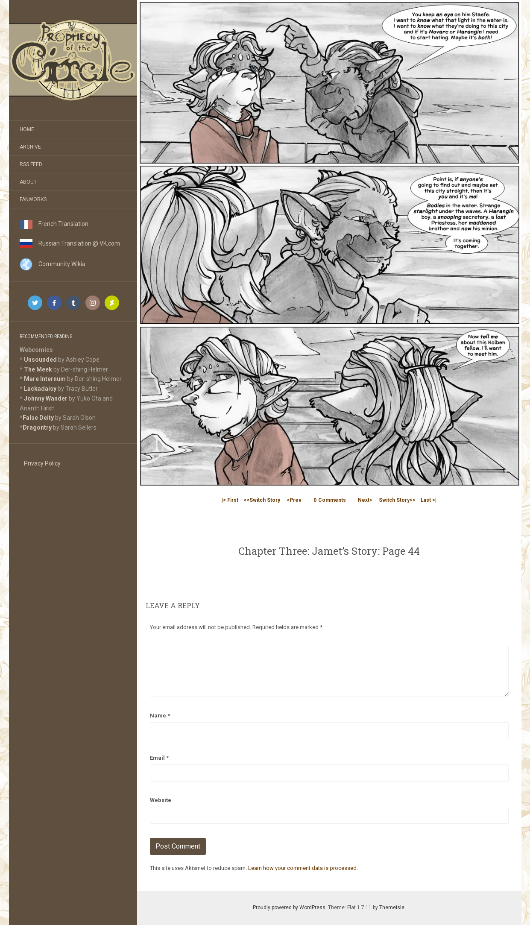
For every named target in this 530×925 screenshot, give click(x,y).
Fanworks (33, 199)
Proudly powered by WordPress (289, 907)
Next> (365, 500)
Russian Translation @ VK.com (70, 243)
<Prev (294, 500)
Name (160, 715)
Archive (30, 147)
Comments (329, 500)
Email (159, 758)
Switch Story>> (397, 500)
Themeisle (391, 907)
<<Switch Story (261, 500)
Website (160, 800)
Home (27, 129)
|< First (230, 500)
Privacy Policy (42, 463)
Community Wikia (52, 264)
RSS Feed (31, 164)
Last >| (428, 500)
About (28, 182)
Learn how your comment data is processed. (303, 868)
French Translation (54, 223)
